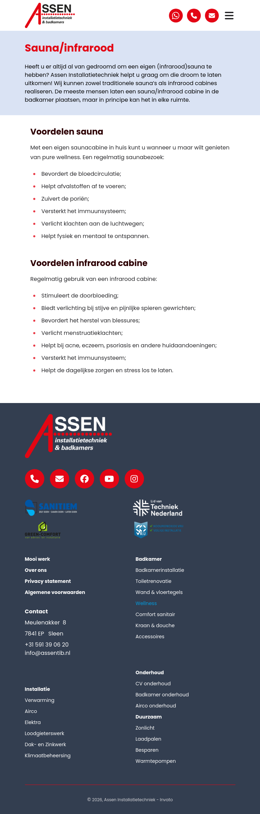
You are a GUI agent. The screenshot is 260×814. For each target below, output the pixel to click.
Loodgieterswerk (44, 733)
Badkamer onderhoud (162, 694)
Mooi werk (37, 559)
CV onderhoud (153, 683)
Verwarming (40, 700)
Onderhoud (150, 672)
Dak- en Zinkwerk (45, 744)
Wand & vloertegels (159, 592)
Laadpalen (148, 738)
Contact (36, 611)
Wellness (146, 603)
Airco (31, 711)
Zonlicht (145, 727)
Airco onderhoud (156, 705)
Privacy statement (48, 581)
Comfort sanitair (155, 614)
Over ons (36, 570)
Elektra (33, 722)
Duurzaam (149, 716)
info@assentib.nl (48, 653)
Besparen (147, 750)
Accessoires (150, 636)
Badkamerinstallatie (160, 570)
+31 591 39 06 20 (47, 645)
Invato (166, 800)
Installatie (37, 689)
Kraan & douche (155, 625)
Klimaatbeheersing (48, 755)
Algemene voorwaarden (55, 592)
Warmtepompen (156, 761)
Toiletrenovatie (154, 581)
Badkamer (149, 559)
